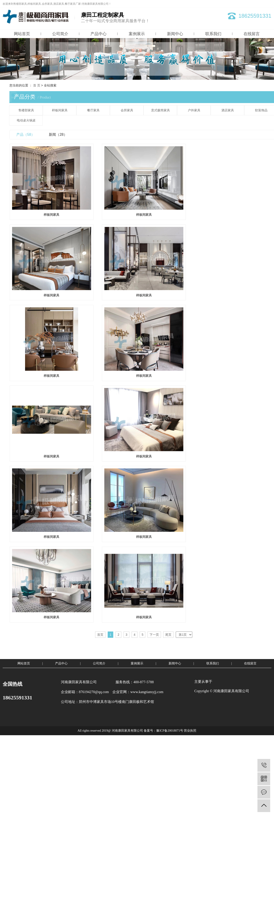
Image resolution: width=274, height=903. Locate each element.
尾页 (168, 647)
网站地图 (250, 3)
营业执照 (190, 743)
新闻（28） (58, 134)
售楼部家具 (26, 110)
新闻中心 (175, 34)
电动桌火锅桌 (26, 120)
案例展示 (137, 34)
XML (268, 3)
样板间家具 (60, 110)
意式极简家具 (160, 110)
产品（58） (25, 134)
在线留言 (252, 34)
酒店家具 (227, 110)
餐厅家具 (93, 110)
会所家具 (127, 110)
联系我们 (213, 34)
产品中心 (98, 34)
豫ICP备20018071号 (169, 743)
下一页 (154, 647)
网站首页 (22, 34)
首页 (100, 647)
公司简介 (60, 34)
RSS (261, 3)
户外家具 (194, 110)
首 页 (36, 85)
